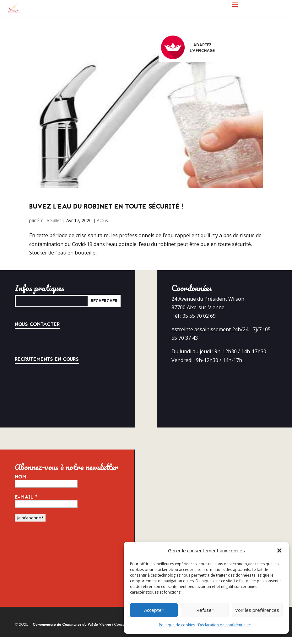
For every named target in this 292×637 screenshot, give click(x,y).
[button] (279, 550)
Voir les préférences (257, 610)
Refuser (205, 610)
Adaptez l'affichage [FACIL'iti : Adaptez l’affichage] (188, 47)
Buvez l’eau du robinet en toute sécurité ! (106, 206)
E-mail (26, 497)
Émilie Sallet (49, 220)
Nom (20, 477)
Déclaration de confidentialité (224, 625)
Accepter (154, 610)
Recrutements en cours (47, 359)
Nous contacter (37, 324)
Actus (102, 220)
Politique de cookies (177, 625)
